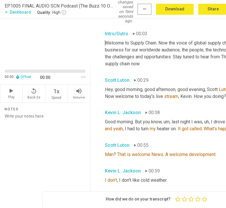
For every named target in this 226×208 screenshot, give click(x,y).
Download (174, 9)
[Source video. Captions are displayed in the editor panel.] (45, 41)
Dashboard (18, 12)
